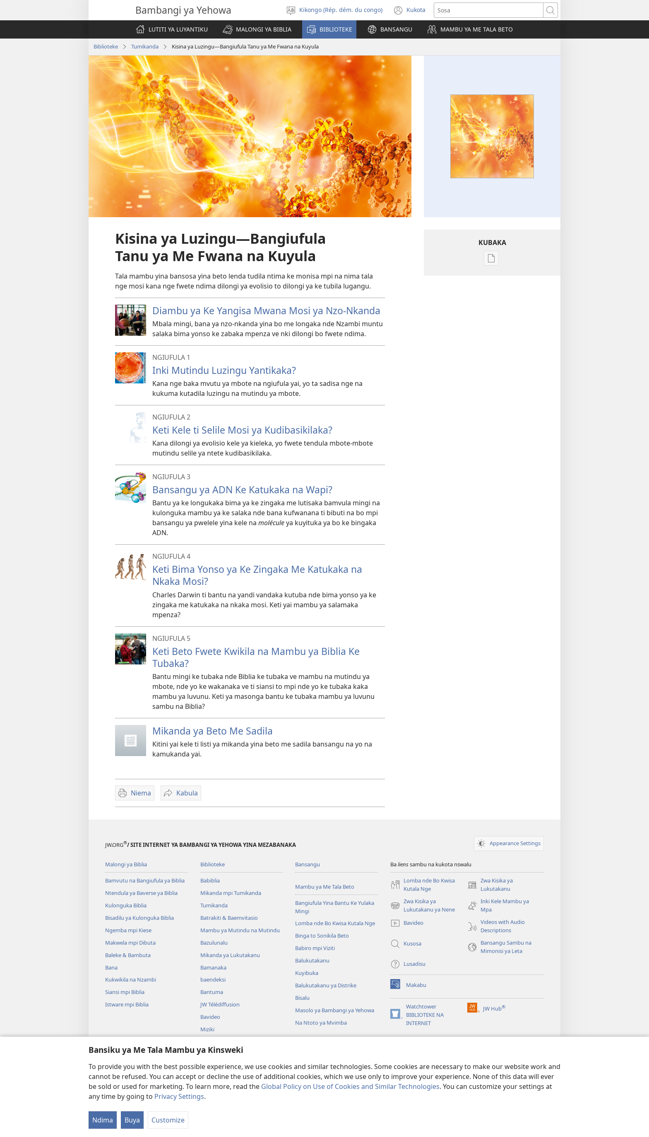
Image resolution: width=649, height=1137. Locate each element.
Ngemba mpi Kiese (128, 930)
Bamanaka (213, 967)
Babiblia (210, 880)
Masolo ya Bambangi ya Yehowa (334, 1010)
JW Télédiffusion (220, 1004)
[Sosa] (488, 10)
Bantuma (211, 992)
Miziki (207, 1029)
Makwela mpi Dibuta (130, 942)
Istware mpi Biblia (127, 1004)
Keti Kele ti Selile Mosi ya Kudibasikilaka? (242, 429)
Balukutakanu (312, 960)
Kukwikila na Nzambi (130, 979)
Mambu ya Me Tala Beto (324, 886)
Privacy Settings (179, 1096)
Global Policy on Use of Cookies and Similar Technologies (350, 1086)
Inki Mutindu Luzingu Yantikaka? (224, 370)
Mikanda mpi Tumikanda (230, 893)
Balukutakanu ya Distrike (325, 985)
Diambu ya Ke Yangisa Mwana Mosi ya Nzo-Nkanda (266, 310)
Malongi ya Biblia (126, 864)
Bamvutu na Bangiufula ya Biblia (145, 880)
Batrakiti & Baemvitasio (229, 917)
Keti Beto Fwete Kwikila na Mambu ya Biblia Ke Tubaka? (256, 657)
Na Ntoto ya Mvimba (321, 1022)
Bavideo (210, 1017)
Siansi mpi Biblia (124, 992)
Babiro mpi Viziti (315, 948)
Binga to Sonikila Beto (322, 935)
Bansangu (307, 864)
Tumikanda (145, 46)
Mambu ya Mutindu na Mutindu (240, 930)
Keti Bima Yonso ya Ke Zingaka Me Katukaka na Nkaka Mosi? (257, 575)
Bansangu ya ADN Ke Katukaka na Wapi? (242, 489)
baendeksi (213, 979)
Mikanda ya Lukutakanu (230, 955)
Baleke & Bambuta (128, 955)
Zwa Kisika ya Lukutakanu (490, 885)
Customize (168, 1120)
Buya (132, 1120)
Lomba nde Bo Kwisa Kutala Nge (335, 923)
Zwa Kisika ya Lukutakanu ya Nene (422, 905)
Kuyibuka (306, 973)
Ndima (102, 1120)
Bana (111, 967)
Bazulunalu (214, 942)
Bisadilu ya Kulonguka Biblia (139, 917)
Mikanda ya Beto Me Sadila (212, 730)
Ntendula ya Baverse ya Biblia (141, 893)
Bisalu (302, 997)
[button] (257, 29)
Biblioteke (106, 46)
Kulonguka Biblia (126, 905)
